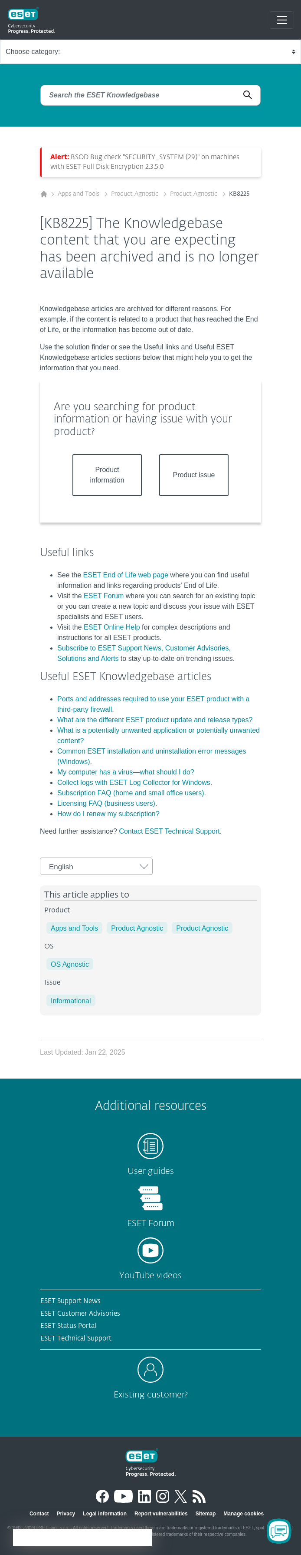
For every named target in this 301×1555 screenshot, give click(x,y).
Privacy (66, 1514)
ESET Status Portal (68, 1326)
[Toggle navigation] (282, 20)
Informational (71, 1001)
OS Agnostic (70, 964)
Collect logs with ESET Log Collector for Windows (133, 782)
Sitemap (206, 1514)
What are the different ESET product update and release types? (154, 720)
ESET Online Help (112, 627)
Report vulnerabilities (161, 1514)
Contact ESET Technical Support (169, 831)
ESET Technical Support (75, 1338)
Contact (39, 1514)
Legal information (105, 1514)
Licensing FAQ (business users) (106, 803)
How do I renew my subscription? (108, 814)
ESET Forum (104, 596)
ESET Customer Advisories (80, 1313)
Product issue (194, 475)
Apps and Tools (79, 194)
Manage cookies (243, 1514)
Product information (107, 475)
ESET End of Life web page (125, 575)
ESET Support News (70, 1301)
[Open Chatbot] (278, 1530)
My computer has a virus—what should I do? (125, 772)
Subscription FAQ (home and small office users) (130, 793)
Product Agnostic (135, 194)
